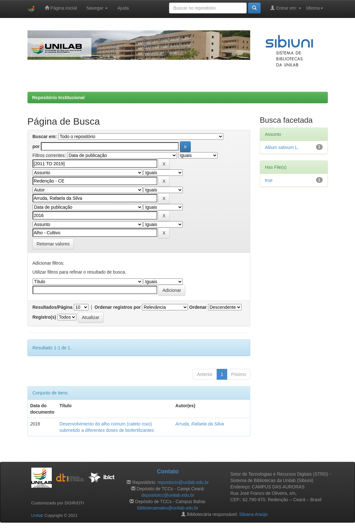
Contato (168, 471)
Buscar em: (45, 136)
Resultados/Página (53, 307)
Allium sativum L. (282, 147)
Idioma (314, 8)
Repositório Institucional (58, 97)
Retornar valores (53, 243)
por (36, 146)
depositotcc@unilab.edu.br (167, 495)
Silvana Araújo (253, 514)
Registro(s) (44, 317)
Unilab (37, 515)
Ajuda (123, 8)
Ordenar (197, 307)
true (269, 180)
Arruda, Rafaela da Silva (199, 423)
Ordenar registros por (118, 307)
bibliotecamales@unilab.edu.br (167, 507)
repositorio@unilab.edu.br (183, 482)
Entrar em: (285, 8)
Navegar (97, 8)
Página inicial (61, 8)
